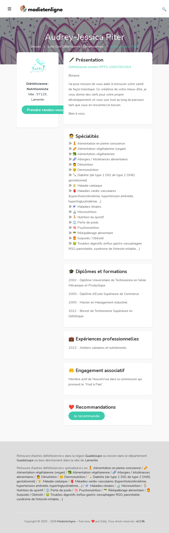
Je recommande (86, 416)
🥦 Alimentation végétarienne (89, 472)
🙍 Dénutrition (46, 477)
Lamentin (91, 460)
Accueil (36, 47)
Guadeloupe (93, 456)
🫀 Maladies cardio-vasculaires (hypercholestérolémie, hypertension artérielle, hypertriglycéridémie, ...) (82, 483)
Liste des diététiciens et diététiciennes (76, 47)
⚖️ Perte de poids (59, 490)
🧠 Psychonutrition (87, 490)
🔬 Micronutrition (128, 486)
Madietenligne (66, 521)
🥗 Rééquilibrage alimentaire (123, 490)
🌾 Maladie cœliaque (52, 481)
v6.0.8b (140, 521)
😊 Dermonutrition (72, 477)
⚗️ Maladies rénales (99, 486)
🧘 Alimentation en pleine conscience (114, 468)
